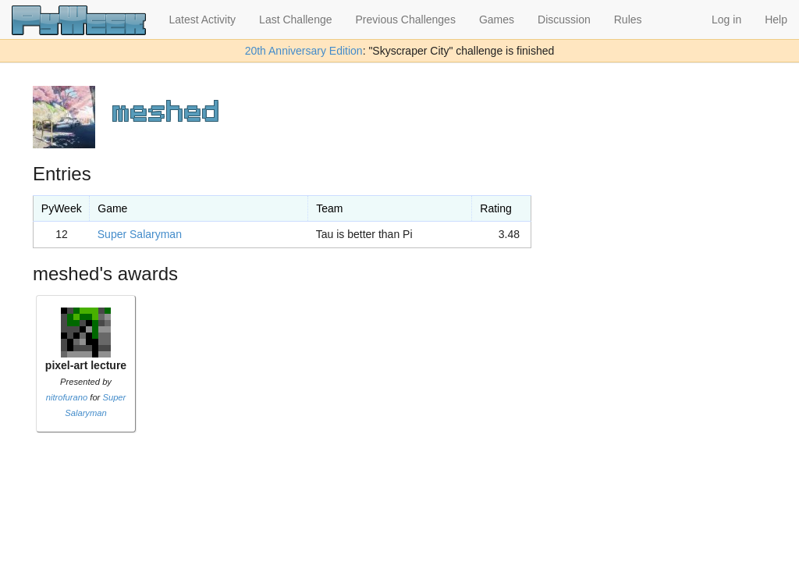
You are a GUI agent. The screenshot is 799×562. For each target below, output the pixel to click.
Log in (726, 19)
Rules (628, 19)
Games (496, 19)
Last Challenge (295, 19)
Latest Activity (202, 19)
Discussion (564, 19)
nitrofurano (67, 397)
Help (776, 19)
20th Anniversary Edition (304, 50)
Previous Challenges (406, 19)
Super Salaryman (140, 234)
